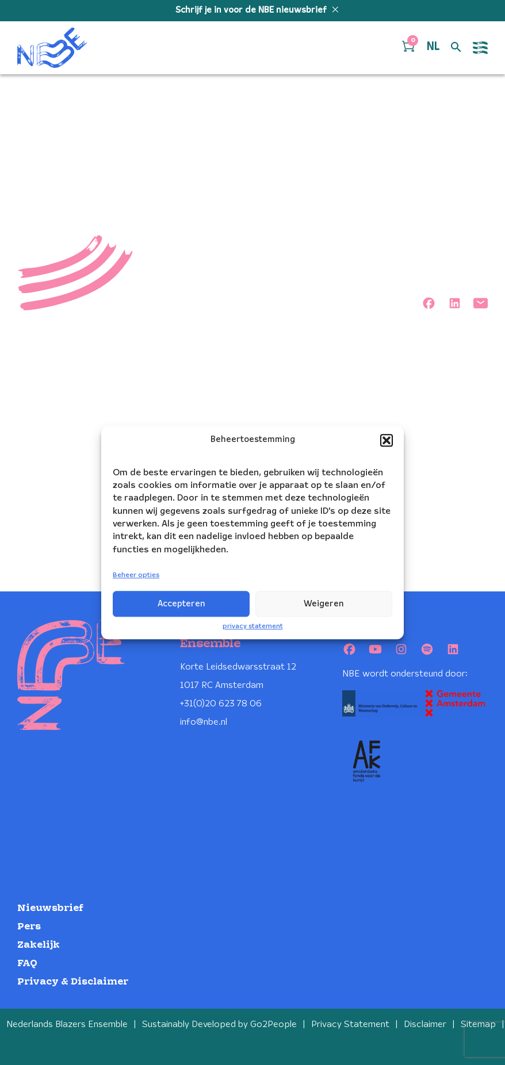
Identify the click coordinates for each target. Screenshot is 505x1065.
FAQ (27, 963)
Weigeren (324, 604)
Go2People (273, 1024)
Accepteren (181, 604)
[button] (386, 440)
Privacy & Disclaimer (72, 982)
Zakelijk (38, 945)
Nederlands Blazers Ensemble (67, 1024)
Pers (29, 926)
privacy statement (253, 626)
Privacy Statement (350, 1024)
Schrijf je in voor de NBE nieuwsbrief (252, 10)
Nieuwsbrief (50, 908)
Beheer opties (136, 575)
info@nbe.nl (203, 722)
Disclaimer (425, 1024)
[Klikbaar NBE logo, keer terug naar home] (52, 47)
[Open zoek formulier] (456, 47)
